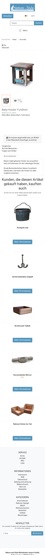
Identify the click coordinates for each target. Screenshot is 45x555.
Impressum (22, 475)
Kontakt (22, 458)
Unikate (22, 513)
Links (22, 463)
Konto (22, 456)
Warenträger (22, 515)
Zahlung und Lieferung (22, 482)
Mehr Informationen (22, 242)
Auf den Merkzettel (9, 148)
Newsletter (22, 489)
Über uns (22, 487)
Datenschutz (22, 479)
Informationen (22, 501)
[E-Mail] (16, 533)
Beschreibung (10, 156)
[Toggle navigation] (20, 30)
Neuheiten (22, 510)
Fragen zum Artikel (9, 151)
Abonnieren (37, 533)
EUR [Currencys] (33, 16)
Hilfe (22, 461)
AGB (22, 477)
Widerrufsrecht (22, 484)
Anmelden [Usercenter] (7, 16)
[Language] (26, 16)
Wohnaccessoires (22, 508)
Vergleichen (6, 146)
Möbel (22, 506)
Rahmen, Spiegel (22, 503)
